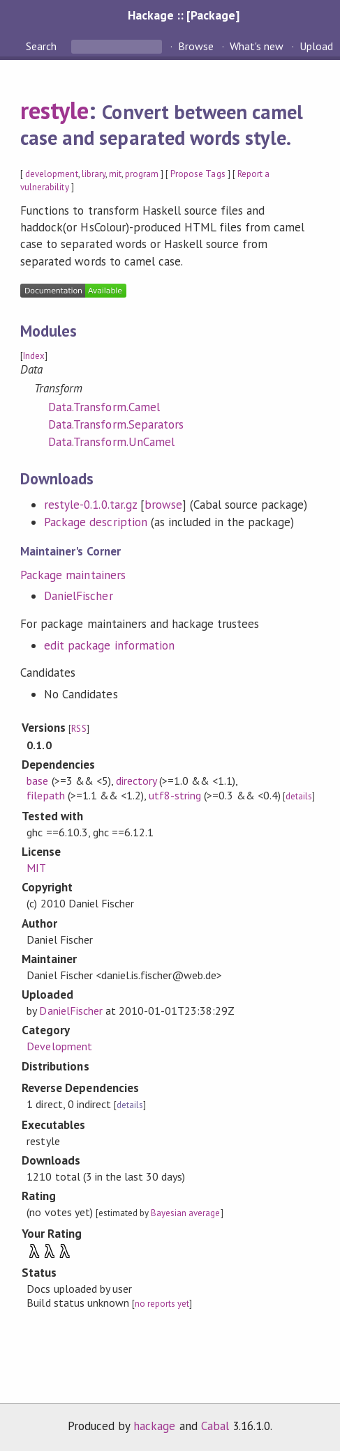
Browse (196, 46)
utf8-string (175, 795)
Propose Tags (197, 174)
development (51, 174)
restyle (54, 110)
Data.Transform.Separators (116, 424)
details (299, 796)
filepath (45, 795)
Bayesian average (185, 1213)
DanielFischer (78, 596)
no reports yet (162, 1304)
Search (42, 46)
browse (163, 504)
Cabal (215, 1426)
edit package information (109, 645)
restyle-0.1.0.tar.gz (90, 504)
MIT (36, 868)
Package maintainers (72, 575)
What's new (256, 46)
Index (34, 356)
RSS (78, 729)
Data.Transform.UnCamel (111, 442)
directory (136, 781)
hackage (154, 1426)
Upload (316, 46)
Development (59, 1046)
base (37, 781)
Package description (95, 522)
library (93, 174)
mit (115, 174)
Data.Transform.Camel (103, 407)
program (141, 174)
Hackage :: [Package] (183, 15)
